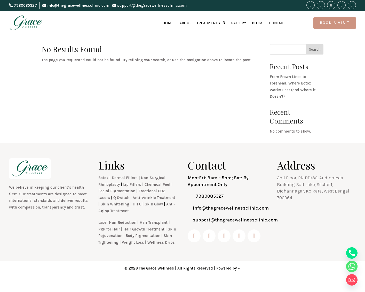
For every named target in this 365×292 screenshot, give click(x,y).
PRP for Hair (109, 240)
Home (168, 23)
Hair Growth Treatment (143, 240)
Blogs (258, 23)
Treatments (208, 23)
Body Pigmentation (143, 247)
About (185, 23)
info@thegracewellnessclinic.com (75, 5)
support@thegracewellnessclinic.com (149, 5)
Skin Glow (154, 215)
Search (315, 61)
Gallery (238, 23)
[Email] (352, 280)
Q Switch (121, 209)
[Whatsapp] (352, 266)
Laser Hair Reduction (117, 234)
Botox (103, 189)
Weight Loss (133, 253)
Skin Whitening (115, 215)
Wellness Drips (161, 253)
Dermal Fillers (125, 189)
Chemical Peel (157, 196)
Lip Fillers (132, 196)
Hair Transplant (154, 234)
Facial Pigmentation (116, 202)
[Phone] (352, 253)
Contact (277, 23)
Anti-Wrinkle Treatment (154, 209)
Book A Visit (335, 22)
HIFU (137, 215)
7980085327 (23, 5)
